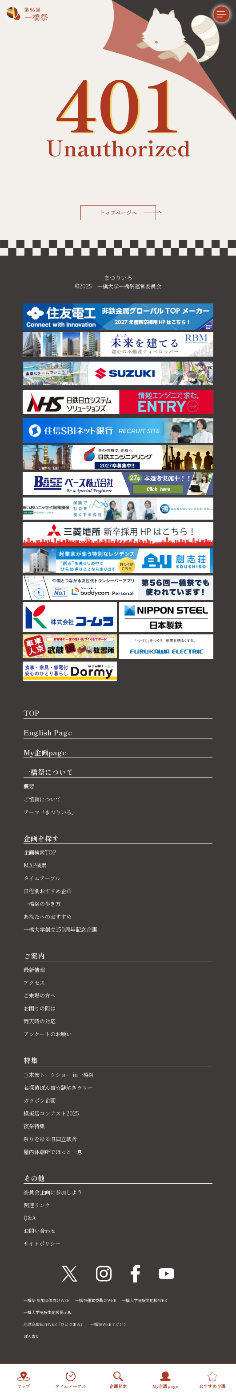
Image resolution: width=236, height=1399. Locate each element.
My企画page (45, 752)
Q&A (30, 1217)
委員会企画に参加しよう (53, 1192)
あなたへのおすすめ (48, 916)
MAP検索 (35, 865)
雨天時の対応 (40, 1021)
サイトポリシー (42, 1243)
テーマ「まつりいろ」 (50, 812)
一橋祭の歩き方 (42, 903)
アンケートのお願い (48, 1034)
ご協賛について (42, 799)
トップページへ (128, 212)
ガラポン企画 (40, 1100)
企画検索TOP (40, 852)
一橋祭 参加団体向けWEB (46, 1300)
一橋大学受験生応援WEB (144, 1300)
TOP (32, 713)
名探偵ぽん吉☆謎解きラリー (58, 1087)
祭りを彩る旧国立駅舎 (50, 1139)
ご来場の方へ (40, 995)
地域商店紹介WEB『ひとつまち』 (54, 1324)
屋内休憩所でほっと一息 (53, 1151)
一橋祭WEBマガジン (108, 1324)
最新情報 (34, 969)
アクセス (34, 982)
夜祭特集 (34, 1126)
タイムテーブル (42, 878)
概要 (29, 786)
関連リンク (37, 1205)
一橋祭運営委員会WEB (95, 1300)
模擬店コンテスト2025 (51, 1113)
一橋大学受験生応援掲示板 (48, 1312)
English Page (48, 732)
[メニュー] (213, 22)
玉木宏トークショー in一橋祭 (59, 1074)
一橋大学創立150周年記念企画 (60, 929)
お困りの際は (40, 1008)
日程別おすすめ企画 (48, 890)
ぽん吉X (31, 1336)
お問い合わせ (40, 1230)
